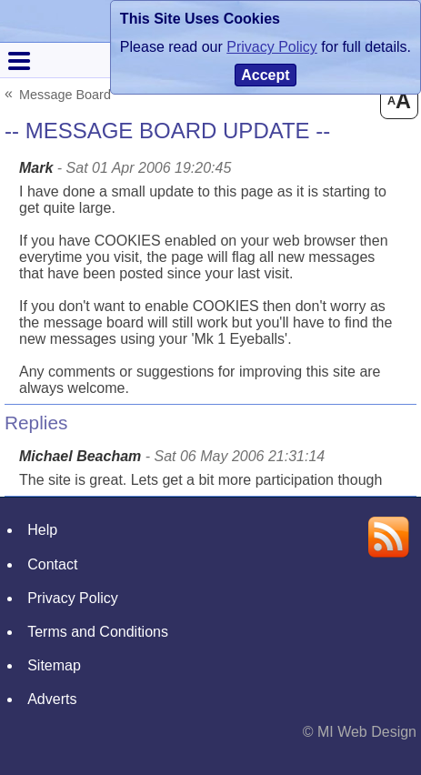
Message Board (65, 93)
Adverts (51, 699)
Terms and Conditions (97, 631)
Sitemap (54, 665)
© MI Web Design (359, 732)
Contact (52, 564)
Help (42, 530)
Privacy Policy (72, 598)
